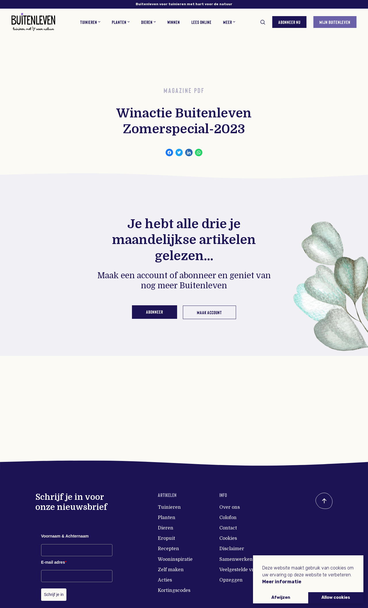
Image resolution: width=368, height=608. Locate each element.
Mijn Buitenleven (332, 20)
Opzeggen (231, 580)
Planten (166, 517)
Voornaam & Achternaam (65, 536)
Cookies (228, 538)
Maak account (210, 311)
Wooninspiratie (175, 559)
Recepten (168, 548)
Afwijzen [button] (280, 597)
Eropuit (166, 538)
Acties (165, 580)
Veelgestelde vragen (242, 569)
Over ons (229, 507)
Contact (228, 528)
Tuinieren (169, 507)
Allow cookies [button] (335, 597)
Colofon (228, 517)
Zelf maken (171, 569)
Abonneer (153, 311)
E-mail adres (54, 562)
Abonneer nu (287, 20)
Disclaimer (231, 548)
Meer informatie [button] (281, 581)
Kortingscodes (174, 590)
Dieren (165, 528)
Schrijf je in (54, 594)
